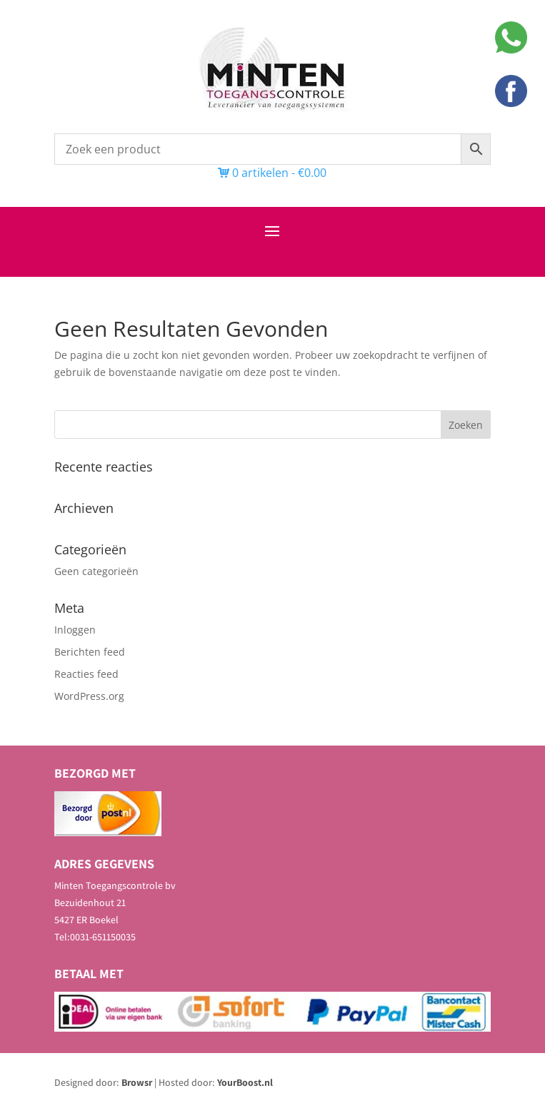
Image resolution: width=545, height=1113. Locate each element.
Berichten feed (89, 652)
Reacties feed (86, 674)
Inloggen (75, 629)
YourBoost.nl (245, 1082)
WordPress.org (89, 696)
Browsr (136, 1082)
